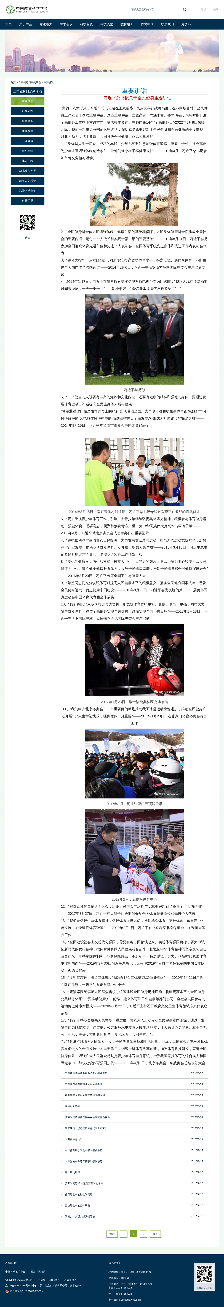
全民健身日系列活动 (29, 82)
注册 (216, 9)
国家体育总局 (38, 1271)
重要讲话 (49, 82)
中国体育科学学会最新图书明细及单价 (86, 1073)
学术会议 (66, 24)
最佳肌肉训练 (72, 1172)
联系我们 (167, 24)
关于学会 (25, 24)
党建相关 (45, 24)
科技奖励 (106, 24)
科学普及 (86, 24)
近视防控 (27, 111)
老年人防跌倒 (27, 180)
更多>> (186, 24)
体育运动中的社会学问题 (78, 1194)
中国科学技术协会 (15, 1271)
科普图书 (27, 200)
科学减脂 (27, 121)
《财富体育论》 (73, 1139)
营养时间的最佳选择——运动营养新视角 (87, 1117)
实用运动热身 (72, 1106)
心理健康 (27, 140)
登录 (203, 9)
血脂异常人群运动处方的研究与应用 (85, 1095)
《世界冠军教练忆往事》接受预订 (83, 1161)
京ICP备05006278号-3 (17, 1285)
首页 (8, 24)
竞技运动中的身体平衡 (77, 1205)
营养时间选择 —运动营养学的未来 (84, 1183)
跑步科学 (27, 150)
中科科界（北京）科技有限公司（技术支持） (57, 1285)
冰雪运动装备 (27, 190)
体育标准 (147, 24)
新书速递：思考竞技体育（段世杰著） (86, 1128)
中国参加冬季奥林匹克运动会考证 (83, 1084)
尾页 (155, 1234)
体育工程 (27, 160)
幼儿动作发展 (27, 170)
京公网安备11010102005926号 (24, 1291)
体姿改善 (27, 131)
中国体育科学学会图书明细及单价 (83, 1150)
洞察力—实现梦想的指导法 (80, 1216)
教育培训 (127, 24)
